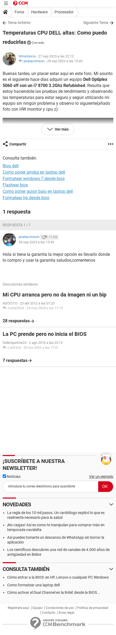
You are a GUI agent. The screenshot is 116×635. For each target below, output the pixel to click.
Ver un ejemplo (101, 476)
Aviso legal (66, 613)
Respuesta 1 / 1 (17, 225)
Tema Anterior (19, 22)
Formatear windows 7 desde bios (34, 178)
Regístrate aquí (18, 608)
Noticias (11, 476)
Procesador (64, 12)
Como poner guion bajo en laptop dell (38, 191)
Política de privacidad (92, 608)
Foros (19, 12)
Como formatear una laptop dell (33, 585)
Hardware (39, 12)
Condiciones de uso (60, 608)
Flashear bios (15, 184)
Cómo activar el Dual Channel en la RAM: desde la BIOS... (53, 592)
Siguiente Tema (95, 22)
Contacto (48, 613)
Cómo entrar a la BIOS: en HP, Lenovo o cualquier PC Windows (58, 577)
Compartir (17, 144)
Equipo (37, 608)
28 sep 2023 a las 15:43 (64, 61)
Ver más (61, 129)
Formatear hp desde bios (26, 197)
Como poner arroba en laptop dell (34, 172)
